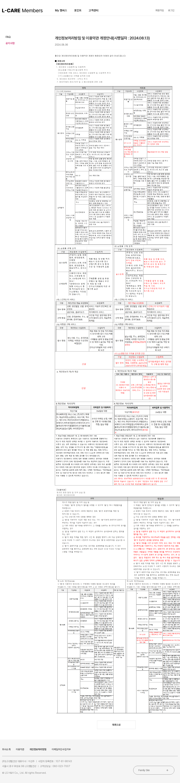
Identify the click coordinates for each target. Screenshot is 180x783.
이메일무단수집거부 (61, 749)
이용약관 (20, 749)
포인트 (78, 10)
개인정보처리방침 (38, 749)
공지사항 (10, 43)
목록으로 (116, 724)
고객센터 (93, 10)
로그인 (171, 10)
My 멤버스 (61, 10)
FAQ (8, 37)
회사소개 (6, 749)
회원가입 (159, 10)
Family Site (144, 770)
